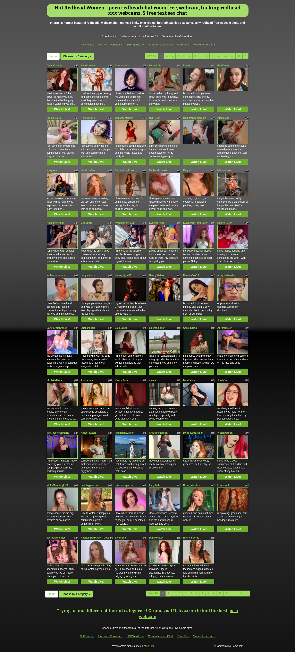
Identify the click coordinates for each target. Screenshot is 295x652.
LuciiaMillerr (88, 328)
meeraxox (154, 380)
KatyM (187, 170)
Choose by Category (77, 56)
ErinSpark (86, 222)
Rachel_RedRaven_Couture (97, 537)
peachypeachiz (89, 485)
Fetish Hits (148, 646)
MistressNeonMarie (58, 432)
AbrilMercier (224, 328)
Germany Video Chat (160, 44)
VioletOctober (225, 432)
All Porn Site (86, 44)
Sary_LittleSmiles (57, 328)
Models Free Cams (204, 44)
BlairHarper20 (191, 537)
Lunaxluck (223, 485)
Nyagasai (52, 170)
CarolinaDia (190, 328)
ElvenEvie (121, 537)
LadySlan (188, 65)
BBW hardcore (135, 44)
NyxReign (154, 118)
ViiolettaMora (54, 380)
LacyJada (154, 485)
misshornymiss (124, 485)
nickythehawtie (226, 275)
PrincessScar (122, 65)
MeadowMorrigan (193, 432)
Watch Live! (62, 109)
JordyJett (222, 380)
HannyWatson (157, 275)
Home (53, 56)
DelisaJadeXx (54, 65)
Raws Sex (183, 44)
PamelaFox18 (191, 275)
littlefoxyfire (88, 170)
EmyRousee (88, 65)
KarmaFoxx (121, 380)
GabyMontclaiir (124, 118)
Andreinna (87, 380)
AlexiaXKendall (56, 222)
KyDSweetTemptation (195, 222)
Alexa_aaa (223, 118)
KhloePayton (88, 432)
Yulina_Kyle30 (123, 275)
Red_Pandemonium (194, 118)
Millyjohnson (224, 170)
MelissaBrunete (158, 170)
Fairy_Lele (155, 65)
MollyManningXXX (57, 485)
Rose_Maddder (192, 485)
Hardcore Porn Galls (110, 44)
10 (218, 55)
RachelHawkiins (124, 432)
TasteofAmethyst (56, 537)
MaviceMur (189, 380)
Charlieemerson (158, 432)
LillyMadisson (157, 328)
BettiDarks (223, 65)
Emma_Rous (54, 118)
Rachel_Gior (224, 222)
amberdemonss (56, 275)
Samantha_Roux (124, 170)
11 (225, 55)
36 (239, 55)
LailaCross (121, 328)
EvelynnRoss (156, 222)
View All (151, 55)
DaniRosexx (156, 537)
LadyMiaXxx (88, 275)
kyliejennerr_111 (124, 222)
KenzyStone (88, 118)
